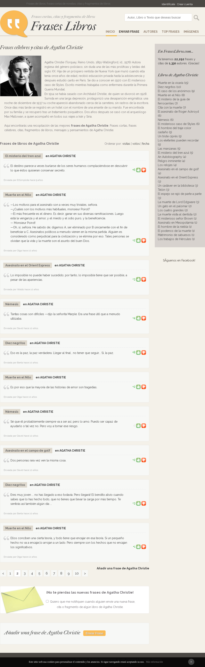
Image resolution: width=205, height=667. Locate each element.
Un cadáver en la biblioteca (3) (178, 185)
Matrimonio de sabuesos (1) (176, 235)
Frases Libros (63, 26)
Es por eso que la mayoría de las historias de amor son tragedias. (53, 387)
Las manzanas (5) (169, 148)
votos (136, 143)
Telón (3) (163, 189)
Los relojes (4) (167, 165)
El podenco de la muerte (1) (176, 230)
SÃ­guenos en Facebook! (179, 260)
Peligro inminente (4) (171, 161)
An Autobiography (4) (172, 156)
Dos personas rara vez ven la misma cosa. (38, 460)
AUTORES (151, 31)
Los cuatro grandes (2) (173, 210)
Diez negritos (15, 343)
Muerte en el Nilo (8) (171, 95)
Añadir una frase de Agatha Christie (123, 568)
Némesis (11, 304)
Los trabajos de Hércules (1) (176, 239)
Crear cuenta (185, 4)
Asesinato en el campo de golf (27, 450)
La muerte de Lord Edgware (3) (178, 202)
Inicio (110, 31)
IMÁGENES (191, 31)
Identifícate (168, 4)
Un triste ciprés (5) (170, 136)
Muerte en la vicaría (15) (173, 82)
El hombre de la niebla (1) (175, 226)
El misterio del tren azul (23, 156)
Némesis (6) (166, 119)
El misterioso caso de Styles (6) (179, 124)
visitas (126, 143)
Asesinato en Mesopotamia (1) (177, 222)
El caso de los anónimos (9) (176, 91)
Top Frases (171, 31)
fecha (145, 143)
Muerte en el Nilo (18, 195)
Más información (154, 661)
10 (77, 573)
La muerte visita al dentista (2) (177, 214)
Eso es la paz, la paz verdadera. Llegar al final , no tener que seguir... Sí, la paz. (62, 353)
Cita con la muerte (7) (172, 107)
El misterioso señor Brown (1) (177, 218)
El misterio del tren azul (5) (175, 152)
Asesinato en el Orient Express (27, 265)
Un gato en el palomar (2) (175, 206)
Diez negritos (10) (169, 87)
